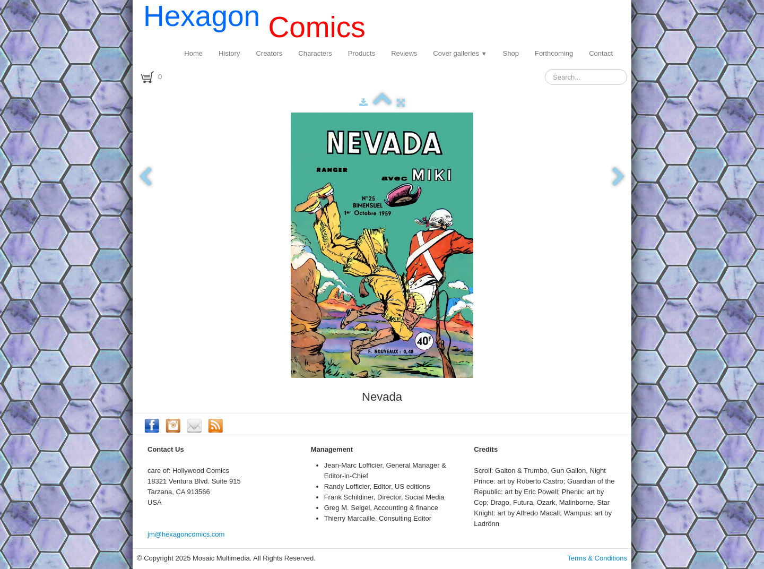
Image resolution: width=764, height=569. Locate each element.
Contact (601, 53)
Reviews (404, 53)
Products (361, 53)
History (229, 53)
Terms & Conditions (597, 558)
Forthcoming (554, 53)
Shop (511, 53)
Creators (269, 53)
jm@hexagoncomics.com (185, 534)
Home (193, 53)
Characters (315, 53)
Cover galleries (460, 53)
